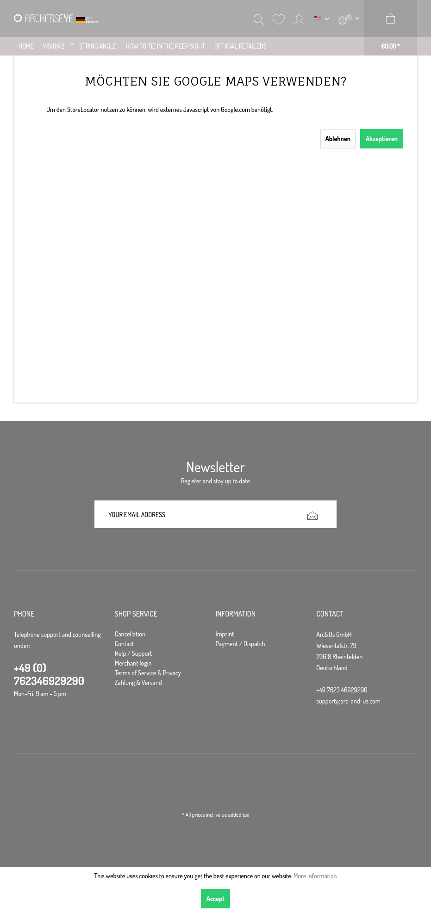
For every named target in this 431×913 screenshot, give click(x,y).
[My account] (299, 18)
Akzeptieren (382, 138)
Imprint (225, 634)
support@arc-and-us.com (348, 701)
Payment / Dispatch (240, 644)
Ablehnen (337, 138)
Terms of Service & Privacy (148, 673)
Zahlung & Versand (138, 682)
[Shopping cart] (390, 28)
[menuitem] (349, 18)
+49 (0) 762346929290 (49, 674)
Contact (124, 644)
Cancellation (130, 634)
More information (315, 876)
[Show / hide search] (259, 18)
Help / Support (133, 653)
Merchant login (133, 663)
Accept (215, 898)
